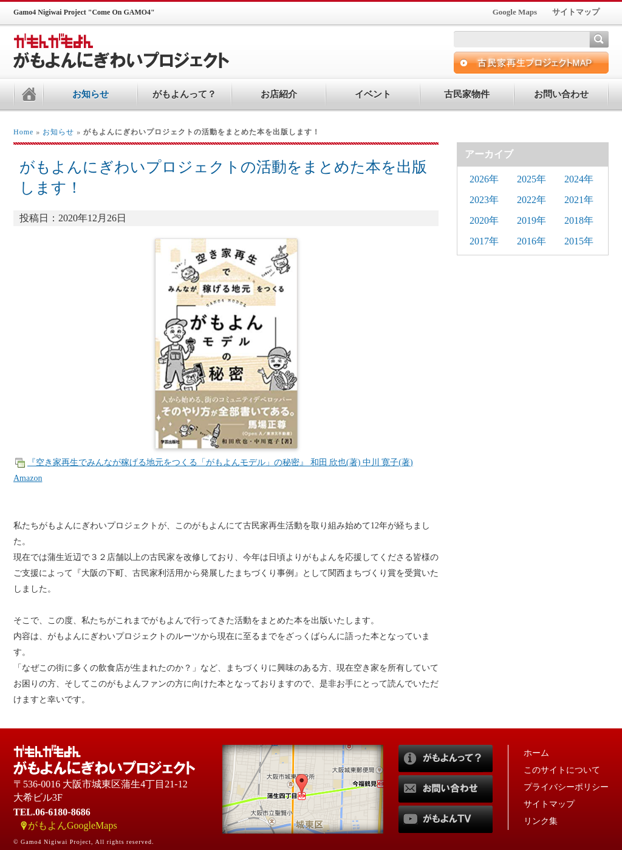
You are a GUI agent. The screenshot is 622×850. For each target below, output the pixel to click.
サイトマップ (576, 11)
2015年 (578, 241)
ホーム (536, 753)
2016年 (531, 241)
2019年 (531, 220)
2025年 (531, 179)
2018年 (578, 220)
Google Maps (515, 11)
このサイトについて (562, 770)
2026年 (484, 179)
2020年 (484, 220)
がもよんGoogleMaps (72, 825)
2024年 (578, 179)
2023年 (484, 200)
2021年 (578, 200)
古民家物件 (467, 94)
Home (23, 132)
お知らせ (90, 94)
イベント (373, 94)
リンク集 (541, 821)
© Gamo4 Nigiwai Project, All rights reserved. (83, 841)
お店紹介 (279, 94)
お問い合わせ (561, 94)
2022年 (531, 200)
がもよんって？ (184, 94)
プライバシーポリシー (566, 787)
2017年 (484, 241)
